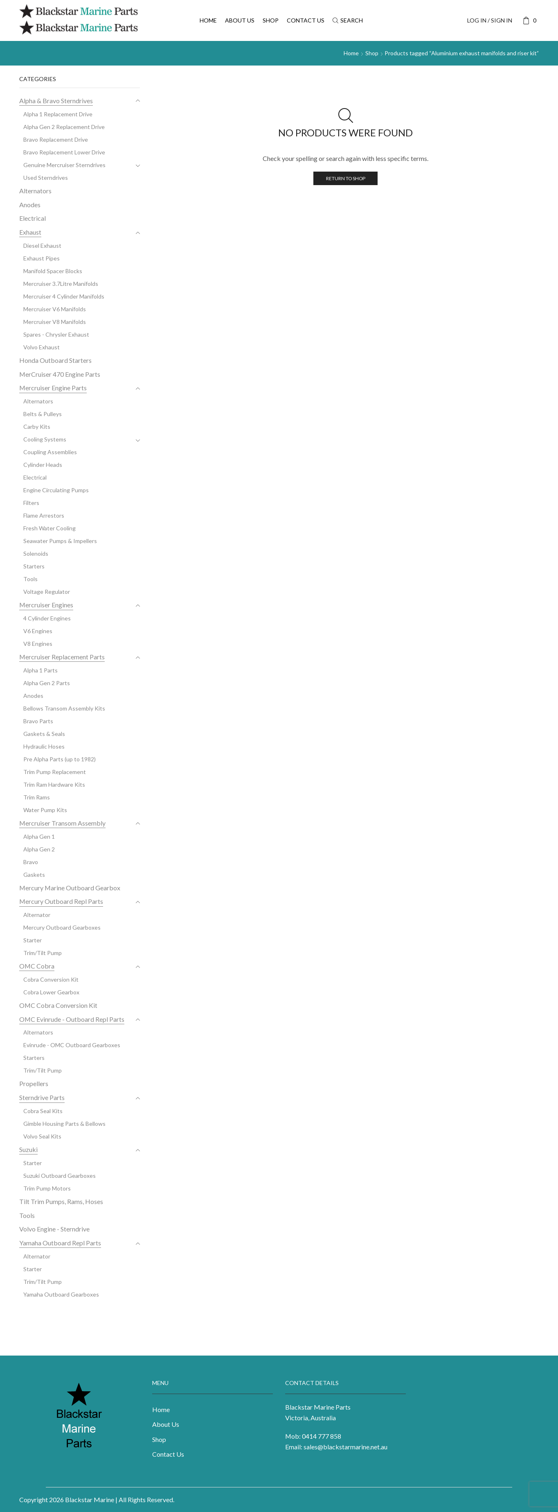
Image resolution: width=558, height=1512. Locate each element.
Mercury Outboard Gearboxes (62, 927)
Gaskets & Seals (44, 733)
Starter (32, 940)
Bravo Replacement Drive (55, 139)
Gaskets (34, 874)
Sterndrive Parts (42, 1097)
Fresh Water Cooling (49, 528)
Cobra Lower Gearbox (51, 992)
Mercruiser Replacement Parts (62, 657)
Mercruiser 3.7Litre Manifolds (60, 283)
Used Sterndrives (45, 177)
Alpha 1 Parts (40, 670)
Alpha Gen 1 (39, 836)
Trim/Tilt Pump (42, 952)
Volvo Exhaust (41, 347)
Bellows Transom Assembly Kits (64, 708)
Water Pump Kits (45, 809)
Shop (271, 20)
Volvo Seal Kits (42, 1136)
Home (208, 20)
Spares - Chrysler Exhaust (56, 334)
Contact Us (305, 20)
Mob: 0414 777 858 (313, 1436)
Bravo (30, 861)
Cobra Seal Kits (43, 1110)
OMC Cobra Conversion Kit (58, 1005)
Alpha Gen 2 (39, 849)
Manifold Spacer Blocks (52, 270)
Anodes (29, 204)
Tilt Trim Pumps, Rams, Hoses (61, 1201)
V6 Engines (37, 630)
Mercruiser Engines (46, 605)
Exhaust (30, 232)
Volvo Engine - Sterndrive (54, 1229)
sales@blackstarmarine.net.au (345, 1447)
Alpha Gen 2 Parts (46, 682)
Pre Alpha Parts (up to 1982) (59, 759)
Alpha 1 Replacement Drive (57, 114)
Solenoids (35, 553)
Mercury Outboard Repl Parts (61, 901)
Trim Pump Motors (47, 1188)
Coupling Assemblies (50, 451)
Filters (31, 502)
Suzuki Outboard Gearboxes (59, 1175)
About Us (239, 20)
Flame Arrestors (43, 515)
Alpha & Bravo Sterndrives (56, 100)
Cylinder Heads (42, 464)
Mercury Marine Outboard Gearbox (69, 888)
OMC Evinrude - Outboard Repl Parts (71, 1019)
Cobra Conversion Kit (51, 979)
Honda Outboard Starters (55, 360)
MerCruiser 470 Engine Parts (59, 374)
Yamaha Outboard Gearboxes (61, 1294)
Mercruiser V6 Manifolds (54, 309)
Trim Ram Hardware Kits (54, 784)
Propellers (33, 1083)
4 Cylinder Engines (47, 618)
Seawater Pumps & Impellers (60, 540)
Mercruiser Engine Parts (53, 388)
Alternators (35, 191)
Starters (34, 566)
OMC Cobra (36, 966)
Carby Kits (36, 426)
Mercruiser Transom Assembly (62, 823)
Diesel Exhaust (42, 245)
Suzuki (28, 1149)
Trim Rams (36, 797)
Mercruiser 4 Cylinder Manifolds (63, 296)
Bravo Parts (38, 721)
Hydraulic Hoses (44, 746)
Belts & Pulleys (42, 413)
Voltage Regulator (46, 591)
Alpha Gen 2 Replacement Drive (64, 126)
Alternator (36, 914)
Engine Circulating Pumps (56, 490)
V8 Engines (37, 643)
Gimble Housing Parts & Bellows (64, 1123)
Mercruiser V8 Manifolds (54, 321)
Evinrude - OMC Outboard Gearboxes (71, 1044)
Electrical (32, 218)
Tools (30, 578)
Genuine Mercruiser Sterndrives (64, 164)
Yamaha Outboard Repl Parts (60, 1243)
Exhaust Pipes (41, 258)
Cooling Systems (44, 439)
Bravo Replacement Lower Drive (64, 152)
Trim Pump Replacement (54, 771)
